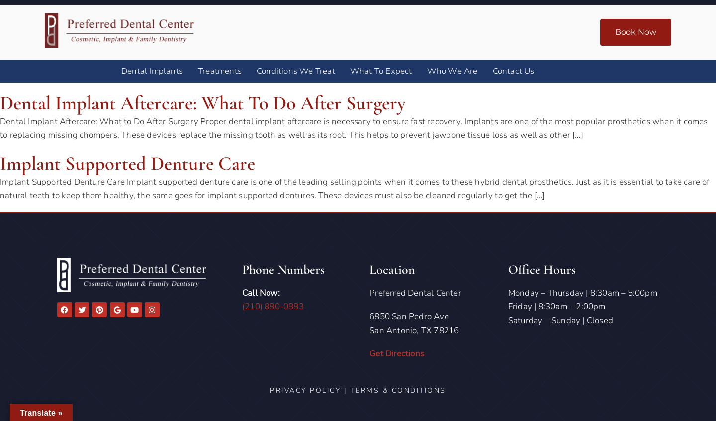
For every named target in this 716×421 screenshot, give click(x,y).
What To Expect (381, 71)
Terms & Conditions (398, 390)
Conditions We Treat (296, 71)
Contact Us (514, 71)
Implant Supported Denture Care (130, 163)
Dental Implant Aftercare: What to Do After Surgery (208, 103)
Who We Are (452, 71)
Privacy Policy (305, 390)
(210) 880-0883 (273, 306)
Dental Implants (152, 71)
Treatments (220, 71)
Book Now (635, 32)
